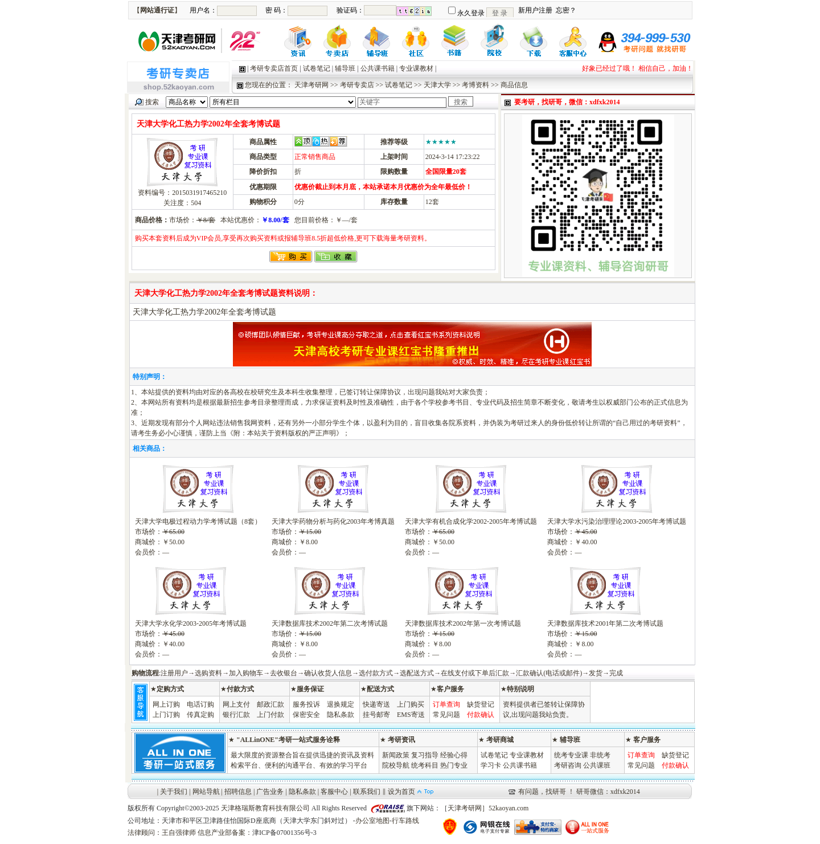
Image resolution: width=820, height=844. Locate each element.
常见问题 (446, 715)
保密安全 (306, 715)
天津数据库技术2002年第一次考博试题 (463, 623)
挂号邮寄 (376, 715)
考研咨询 (567, 765)
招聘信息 (238, 792)
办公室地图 (372, 821)
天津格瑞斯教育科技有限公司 (265, 808)
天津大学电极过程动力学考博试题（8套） (198, 521)
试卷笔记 (316, 68)
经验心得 (454, 755)
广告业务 (270, 792)
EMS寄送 (411, 715)
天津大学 (437, 85)
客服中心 (334, 792)
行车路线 (405, 821)
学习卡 (491, 765)
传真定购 (200, 715)
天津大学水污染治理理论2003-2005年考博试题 (616, 521)
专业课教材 (416, 68)
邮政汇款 (270, 704)
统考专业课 (571, 755)
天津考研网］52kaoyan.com (488, 808)
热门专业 (454, 765)
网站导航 (206, 792)
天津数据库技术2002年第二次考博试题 (330, 623)
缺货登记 (480, 704)
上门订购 (166, 715)
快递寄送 (376, 704)
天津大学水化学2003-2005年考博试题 (191, 623)
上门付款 (270, 715)
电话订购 (200, 704)
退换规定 (340, 704)
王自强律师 (179, 833)
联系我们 (366, 792)
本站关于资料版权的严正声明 (291, 433)
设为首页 (401, 792)
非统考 (600, 755)
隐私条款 (340, 715)
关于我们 (173, 792)
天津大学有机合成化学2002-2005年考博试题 (471, 521)
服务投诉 (306, 704)
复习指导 (424, 755)
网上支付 (236, 704)
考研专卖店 (357, 85)
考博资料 (475, 85)
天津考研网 (311, 85)
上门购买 (410, 704)
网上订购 (166, 704)
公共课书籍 (377, 68)
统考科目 (424, 765)
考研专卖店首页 (274, 68)
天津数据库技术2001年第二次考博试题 (605, 623)
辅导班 (345, 68)
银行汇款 (236, 715)
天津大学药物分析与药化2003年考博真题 (333, 521)
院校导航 (395, 765)
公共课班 (596, 765)
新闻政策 (395, 755)
